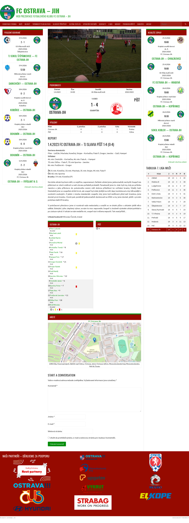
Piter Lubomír (55, 228)
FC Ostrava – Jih (37, 10)
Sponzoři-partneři (90, 24)
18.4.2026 (23, 89)
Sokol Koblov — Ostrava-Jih (166, 130)
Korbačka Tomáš (56, 247)
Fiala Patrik (54, 252)
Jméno (51, 416)
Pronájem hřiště (129, 24)
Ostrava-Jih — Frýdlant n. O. (23, 181)
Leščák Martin (55, 238)
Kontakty (102, 24)
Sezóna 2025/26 (75, 24)
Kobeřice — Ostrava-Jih (22, 110)
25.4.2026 (166, 38)
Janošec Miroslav (56, 276)
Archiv (148, 24)
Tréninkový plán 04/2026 (41, 24)
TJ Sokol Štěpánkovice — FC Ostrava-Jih (22, 58)
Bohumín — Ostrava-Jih (22, 134)
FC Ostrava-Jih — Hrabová (166, 82)
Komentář (53, 385)
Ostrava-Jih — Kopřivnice (166, 106)
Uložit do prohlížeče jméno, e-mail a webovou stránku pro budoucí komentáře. (83, 437)
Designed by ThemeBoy (180, 518)
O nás (110, 24)
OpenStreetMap (132, 361)
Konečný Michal (56, 243)
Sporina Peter (55, 286)
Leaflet (121, 361)
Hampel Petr (55, 257)
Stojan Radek (55, 266)
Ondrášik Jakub (56, 281)
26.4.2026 (166, 88)
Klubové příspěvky (60, 24)
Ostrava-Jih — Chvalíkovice (166, 58)
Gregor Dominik (56, 262)
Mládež (27, 24)
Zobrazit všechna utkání (34, 187)
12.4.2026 (23, 161)
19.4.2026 (23, 38)
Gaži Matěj (54, 271)
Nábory (117, 24)
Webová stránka (55, 431)
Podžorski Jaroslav (57, 295)
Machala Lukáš (55, 233)
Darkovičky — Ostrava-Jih (23, 83)
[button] (94, 340)
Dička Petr (54, 300)
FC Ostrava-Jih (94, 321)
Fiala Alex (53, 290)
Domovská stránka (9, 24)
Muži (20, 24)
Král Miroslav (55, 305)
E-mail (51, 424)
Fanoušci (140, 24)
